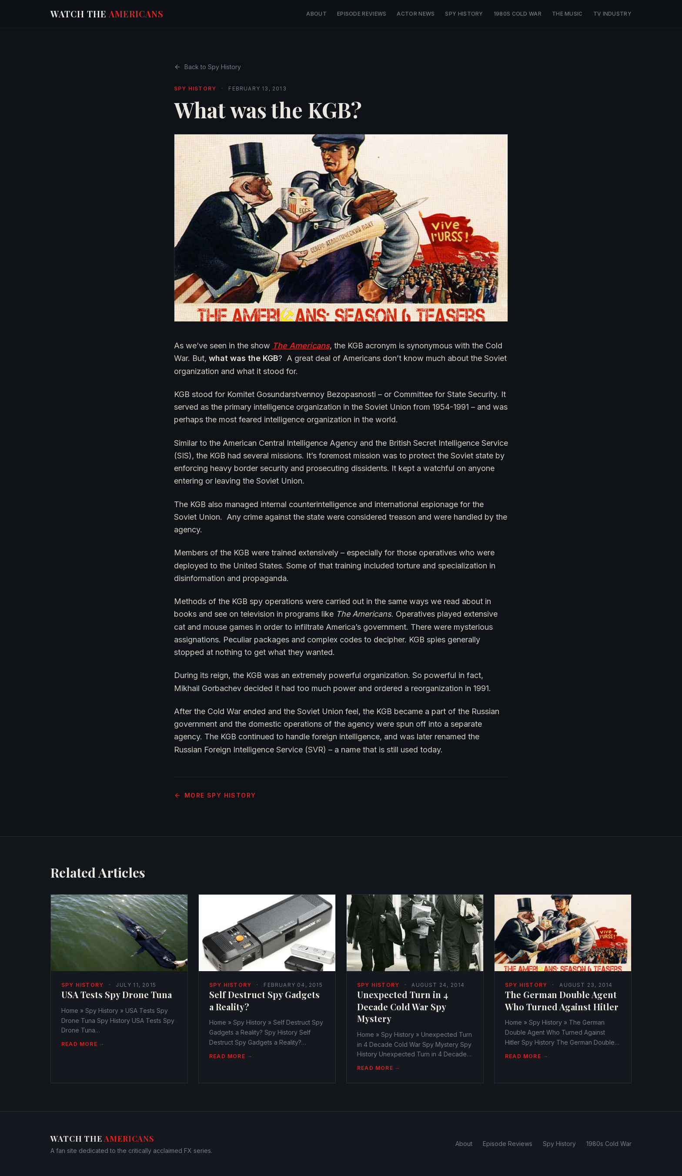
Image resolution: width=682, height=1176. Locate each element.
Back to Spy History (207, 66)
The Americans (301, 345)
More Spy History (215, 795)
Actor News (416, 13)
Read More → (83, 1044)
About (316, 13)
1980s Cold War (518, 13)
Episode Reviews (362, 13)
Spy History (464, 13)
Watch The (107, 14)
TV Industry (612, 13)
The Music (567, 13)
